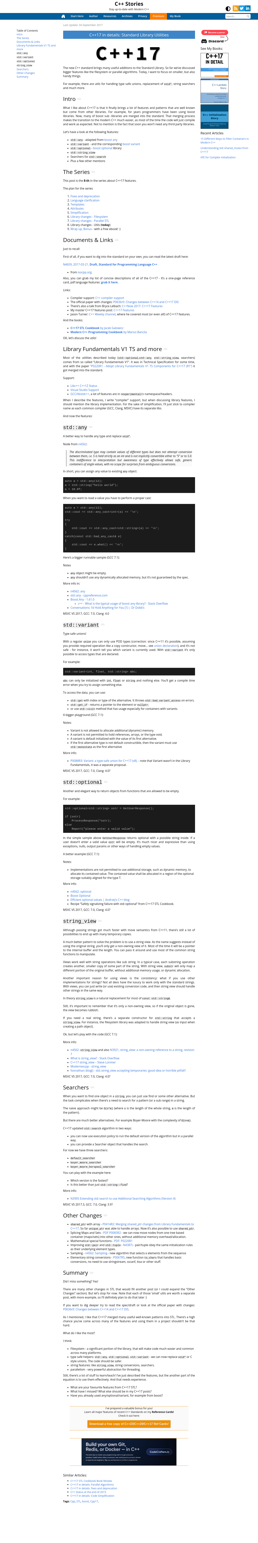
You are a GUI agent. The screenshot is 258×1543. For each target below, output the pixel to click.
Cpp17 (94, 1501)
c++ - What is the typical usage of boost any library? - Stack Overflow (123, 606)
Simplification (80, 213)
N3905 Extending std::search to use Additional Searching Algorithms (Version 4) (123, 1199)
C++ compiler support (109, 298)
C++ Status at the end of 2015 (88, 1492)
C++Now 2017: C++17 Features (142, 306)
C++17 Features (124, 310)
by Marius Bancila (109, 332)
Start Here (77, 16)
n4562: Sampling (96, 1254)
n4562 (82, 444)
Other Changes (26, 71)
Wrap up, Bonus (81, 229)
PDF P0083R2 (112, 1233)
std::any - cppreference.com (89, 598)
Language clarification (85, 200)
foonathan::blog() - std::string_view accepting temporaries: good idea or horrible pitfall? (128, 1072)
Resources (109, 16)
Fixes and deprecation (85, 196)
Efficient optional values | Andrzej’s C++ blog (100, 902)
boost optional (102, 148)
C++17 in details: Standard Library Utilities (129, 35)
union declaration (166, 648)
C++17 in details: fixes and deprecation (94, 1488)
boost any (110, 140)
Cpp (72, 1501)
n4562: (84, 1052)
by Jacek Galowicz (97, 328)
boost (85, 1501)
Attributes (77, 209)
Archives (127, 16)
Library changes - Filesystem (89, 217)
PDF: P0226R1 (123, 1242)
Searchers (23, 67)
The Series (23, 38)
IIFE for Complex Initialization (218, 157)
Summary (22, 75)
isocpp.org (85, 272)
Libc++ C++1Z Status (84, 386)
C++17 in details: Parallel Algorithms (92, 1485)
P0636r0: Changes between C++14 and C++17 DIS (146, 302)
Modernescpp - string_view (88, 1068)
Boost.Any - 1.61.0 (82, 602)
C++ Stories (129, 3)
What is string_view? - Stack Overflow (95, 1060)
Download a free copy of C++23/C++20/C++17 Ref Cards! (129, 1424)
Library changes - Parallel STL (90, 221)
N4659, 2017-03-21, (110, 265)
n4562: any (78, 594)
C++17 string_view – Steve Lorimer (93, 1064)
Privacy (142, 16)
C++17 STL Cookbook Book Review (91, 1481)
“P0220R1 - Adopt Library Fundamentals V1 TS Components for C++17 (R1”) (141, 367)
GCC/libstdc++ (80, 395)
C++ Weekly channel (102, 314)
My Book (175, 16)
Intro (20, 34)
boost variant (131, 144)
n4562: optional (81, 894)
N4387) (128, 1246)
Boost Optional (80, 898)
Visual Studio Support (85, 390)
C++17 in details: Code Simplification (92, 1496)
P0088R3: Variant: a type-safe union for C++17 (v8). (104, 762)
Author (93, 16)
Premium (158, 16)
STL (79, 1501)
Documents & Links (28, 41)
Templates (78, 204)
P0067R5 (119, 1258)
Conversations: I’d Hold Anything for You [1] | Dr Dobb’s (108, 610)
